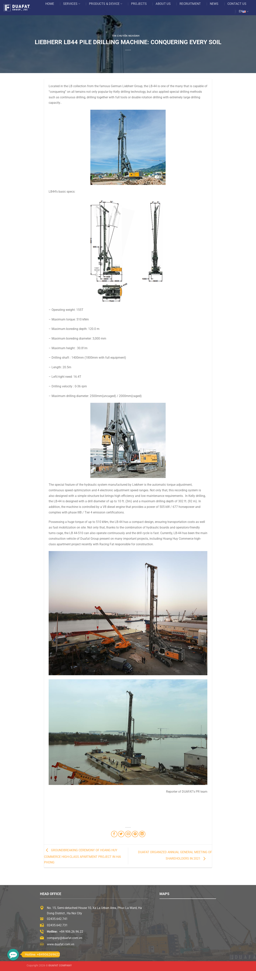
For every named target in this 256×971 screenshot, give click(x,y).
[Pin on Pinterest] (135, 834)
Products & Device (105, 4)
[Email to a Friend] (128, 834)
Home (49, 4)
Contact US (236, 4)
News (214, 4)
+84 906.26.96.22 (71, 931)
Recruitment (190, 4)
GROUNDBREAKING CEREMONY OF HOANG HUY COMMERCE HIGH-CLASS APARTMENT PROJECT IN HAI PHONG (82, 856)
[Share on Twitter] (121, 834)
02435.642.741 (57, 919)
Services (71, 4)
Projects (139, 4)
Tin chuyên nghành (126, 35)
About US (163, 4)
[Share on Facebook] (114, 834)
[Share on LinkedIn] (142, 834)
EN (243, 11)
